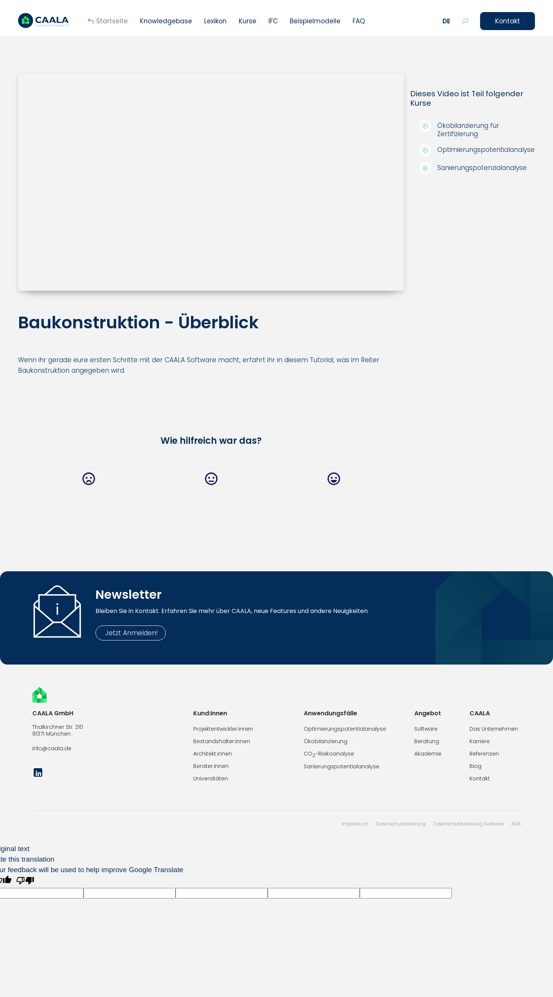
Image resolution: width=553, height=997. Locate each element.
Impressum (355, 824)
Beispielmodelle (315, 21)
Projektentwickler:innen (223, 729)
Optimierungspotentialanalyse (345, 729)
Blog (476, 766)
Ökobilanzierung (325, 741)
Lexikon (215, 21)
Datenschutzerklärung (401, 824)
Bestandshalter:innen (221, 741)
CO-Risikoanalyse (329, 754)
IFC (273, 21)
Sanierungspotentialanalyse (341, 766)
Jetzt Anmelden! (130, 632)
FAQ (359, 21)
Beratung (426, 741)
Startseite (112, 21)
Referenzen (484, 753)
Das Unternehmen (494, 729)
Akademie (427, 753)
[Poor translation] (25, 881)
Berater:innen (211, 766)
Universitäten (210, 778)
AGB (516, 824)
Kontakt (507, 21)
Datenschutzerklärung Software (468, 824)
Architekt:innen (212, 753)
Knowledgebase (166, 21)
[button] (446, 21)
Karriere (480, 741)
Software (426, 729)
